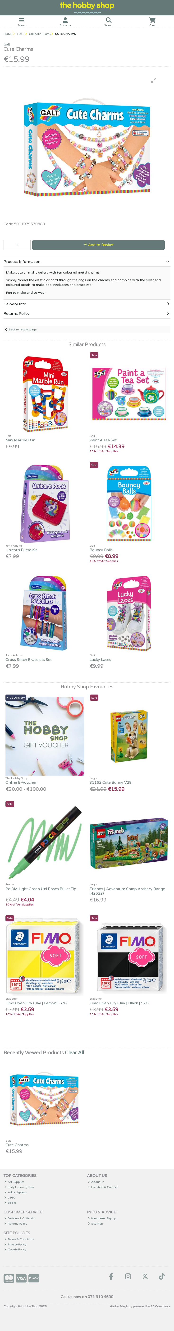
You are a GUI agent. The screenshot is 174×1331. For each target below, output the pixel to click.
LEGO (10, 1197)
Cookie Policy (15, 1249)
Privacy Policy (15, 1244)
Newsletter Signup (102, 1218)
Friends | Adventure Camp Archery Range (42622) (127, 891)
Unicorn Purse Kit (21, 550)
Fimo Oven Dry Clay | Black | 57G (119, 1003)
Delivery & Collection (20, 1218)
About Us (96, 1182)
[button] (154, 80)
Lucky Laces (100, 659)
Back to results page (23, 329)
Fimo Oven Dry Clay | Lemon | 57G (36, 1003)
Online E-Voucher (21, 782)
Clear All (74, 1053)
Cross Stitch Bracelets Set (28, 659)
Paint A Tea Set (103, 440)
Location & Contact (103, 1187)
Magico (125, 1306)
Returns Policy (15, 1223)
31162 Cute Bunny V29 (111, 782)
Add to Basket (98, 244)
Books (10, 1202)
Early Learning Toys (19, 1187)
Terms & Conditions (19, 1239)
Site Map (95, 1223)
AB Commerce (160, 1306)
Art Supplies (14, 1182)
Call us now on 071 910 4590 (87, 1296)
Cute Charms (17, 1145)
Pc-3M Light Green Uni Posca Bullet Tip (40, 889)
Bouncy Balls (101, 550)
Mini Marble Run (20, 440)
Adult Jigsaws (15, 1192)
